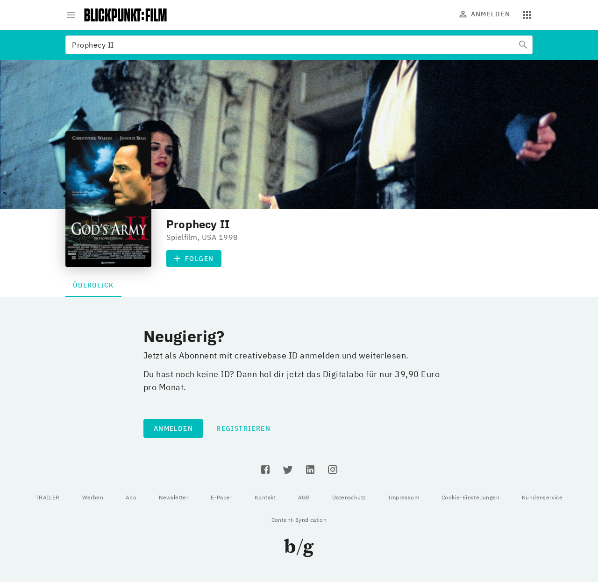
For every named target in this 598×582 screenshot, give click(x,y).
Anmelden (485, 14)
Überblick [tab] (93, 285)
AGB (304, 497)
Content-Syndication (299, 519)
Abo (131, 497)
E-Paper (221, 497)
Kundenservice (542, 497)
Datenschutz (349, 497)
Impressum (403, 497)
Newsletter (173, 497)
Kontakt (265, 497)
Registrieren (243, 428)
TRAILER (48, 497)
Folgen (193, 258)
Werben (92, 497)
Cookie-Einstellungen (470, 497)
